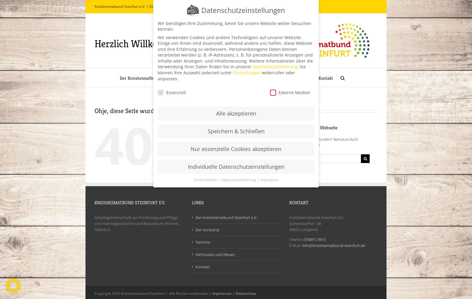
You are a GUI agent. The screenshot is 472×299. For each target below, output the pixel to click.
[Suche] (365, 158)
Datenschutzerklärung (275, 64)
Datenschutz (245, 293)
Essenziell (172, 90)
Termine (202, 242)
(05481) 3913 (314, 239)
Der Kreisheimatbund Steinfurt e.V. (226, 217)
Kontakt (202, 267)
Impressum (222, 293)
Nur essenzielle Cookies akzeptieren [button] (236, 146)
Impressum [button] (269, 177)
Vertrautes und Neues (215, 254)
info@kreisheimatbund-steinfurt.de (333, 245)
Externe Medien (290, 90)
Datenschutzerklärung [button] (239, 177)
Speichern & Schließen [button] (236, 128)
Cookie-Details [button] (205, 177)
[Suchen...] (321, 158)
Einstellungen (247, 70)
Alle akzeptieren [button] (236, 111)
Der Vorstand (207, 230)
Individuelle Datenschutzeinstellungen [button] (236, 164)
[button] (342, 77)
